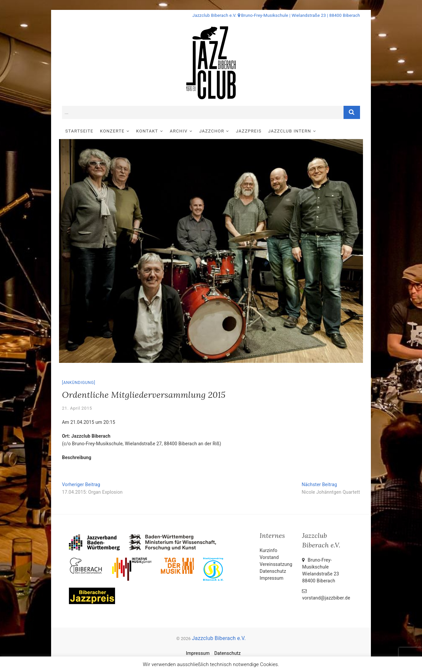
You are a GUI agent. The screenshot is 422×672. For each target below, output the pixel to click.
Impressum (272, 578)
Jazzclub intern (289, 131)
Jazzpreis (249, 131)
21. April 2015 (77, 408)
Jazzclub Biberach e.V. (219, 638)
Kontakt (147, 131)
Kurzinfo (269, 550)
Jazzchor (211, 131)
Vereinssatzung (276, 564)
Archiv (179, 131)
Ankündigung (78, 382)
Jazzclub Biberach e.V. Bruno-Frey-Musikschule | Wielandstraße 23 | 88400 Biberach (276, 15)
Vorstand (269, 557)
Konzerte (112, 131)
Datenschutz (273, 571)
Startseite (79, 131)
